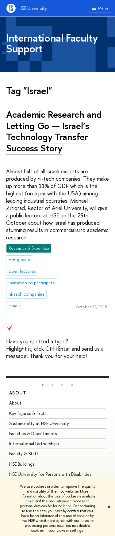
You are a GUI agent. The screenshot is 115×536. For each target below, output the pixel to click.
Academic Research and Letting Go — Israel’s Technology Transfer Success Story (54, 131)
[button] (43, 385)
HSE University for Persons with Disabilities (50, 474)
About (17, 393)
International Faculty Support (52, 43)
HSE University (33, 8)
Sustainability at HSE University (39, 423)
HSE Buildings (21, 464)
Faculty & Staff (23, 454)
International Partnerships (34, 443)
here (29, 501)
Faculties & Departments (33, 433)
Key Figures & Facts (27, 413)
